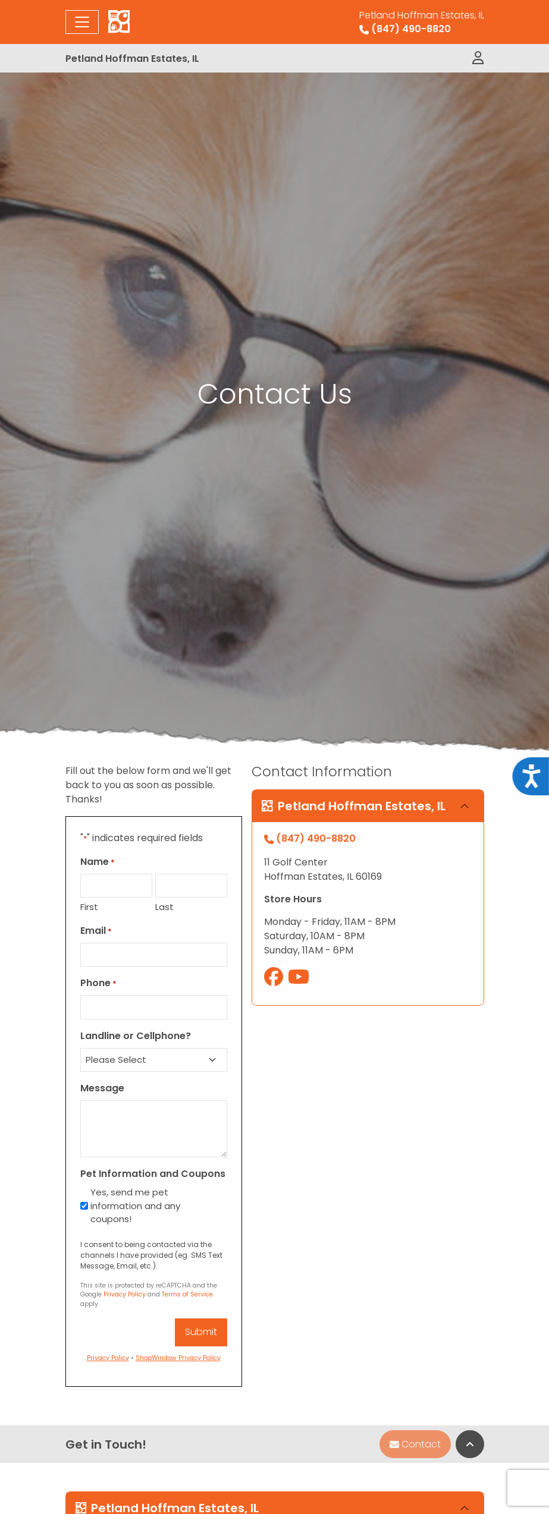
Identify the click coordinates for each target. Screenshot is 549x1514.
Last (164, 907)
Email (96, 930)
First (89, 907)
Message (102, 1088)
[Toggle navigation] (82, 22)
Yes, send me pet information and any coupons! (135, 1205)
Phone (98, 983)
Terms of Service (187, 1294)
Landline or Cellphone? (135, 1036)
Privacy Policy (124, 1294)
